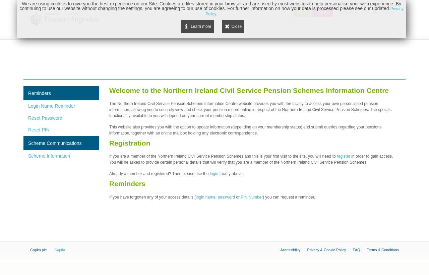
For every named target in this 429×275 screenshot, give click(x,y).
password (226, 197)
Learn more (201, 26)
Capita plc (38, 250)
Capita (59, 250)
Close (237, 26)
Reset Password (45, 118)
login (215, 173)
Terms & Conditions (383, 250)
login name (206, 197)
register (344, 156)
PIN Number (252, 197)
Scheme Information (49, 156)
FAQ (356, 250)
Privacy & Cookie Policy (326, 250)
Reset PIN (39, 129)
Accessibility (291, 250)
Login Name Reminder (51, 106)
